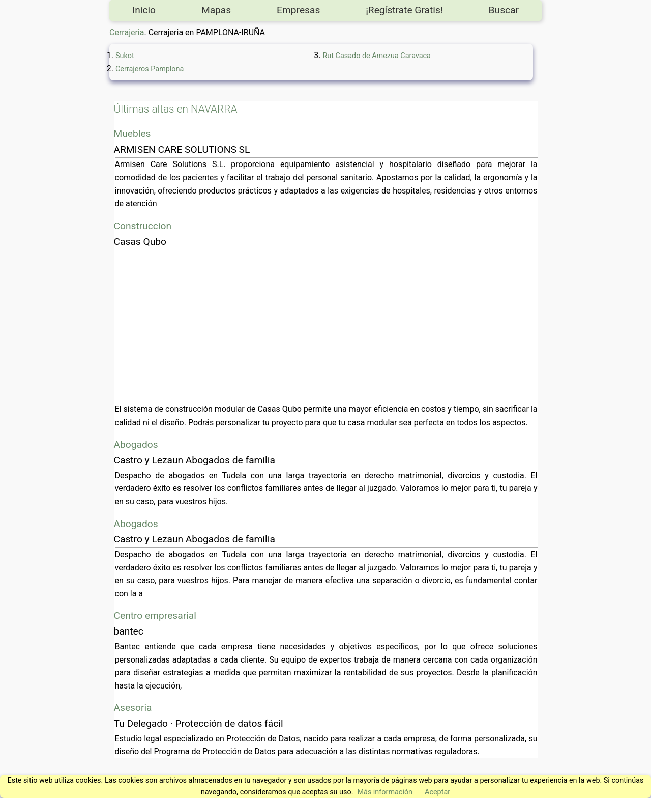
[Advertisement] (326, 326)
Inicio (144, 10)
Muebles (132, 134)
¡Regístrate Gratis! (404, 10)
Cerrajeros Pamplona (149, 69)
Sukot (124, 55)
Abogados (136, 444)
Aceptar (437, 792)
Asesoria (133, 707)
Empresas (298, 10)
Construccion (143, 226)
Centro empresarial (155, 615)
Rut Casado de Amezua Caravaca (377, 55)
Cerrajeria (126, 32)
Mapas (216, 10)
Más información (384, 792)
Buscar (504, 10)
